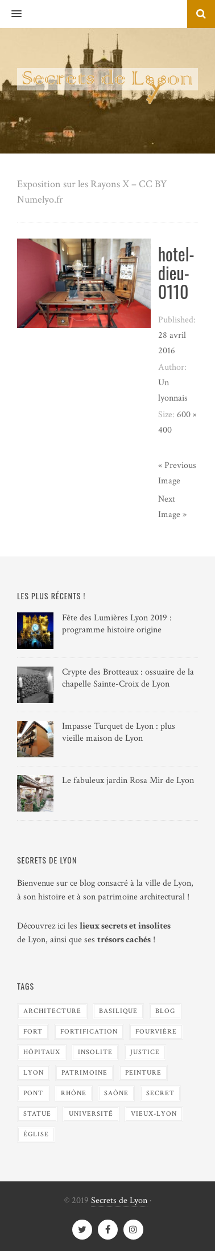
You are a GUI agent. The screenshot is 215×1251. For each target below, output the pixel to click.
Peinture (143, 1072)
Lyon (33, 1072)
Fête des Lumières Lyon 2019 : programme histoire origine (117, 624)
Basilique (118, 1011)
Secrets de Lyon (119, 1200)
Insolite (95, 1052)
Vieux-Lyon (154, 1113)
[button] (11, 14)
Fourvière (156, 1031)
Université (91, 1113)
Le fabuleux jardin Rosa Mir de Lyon (128, 780)
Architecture (52, 1011)
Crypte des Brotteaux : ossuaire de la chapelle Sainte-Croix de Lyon (128, 678)
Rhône (73, 1093)
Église (36, 1134)
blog (165, 1011)
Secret (160, 1093)
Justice (145, 1052)
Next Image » (172, 506)
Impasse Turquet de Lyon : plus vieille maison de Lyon (118, 732)
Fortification (89, 1031)
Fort (33, 1031)
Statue (37, 1113)
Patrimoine (84, 1072)
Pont (33, 1093)
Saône (116, 1093)
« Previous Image (177, 473)
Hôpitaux (41, 1052)
